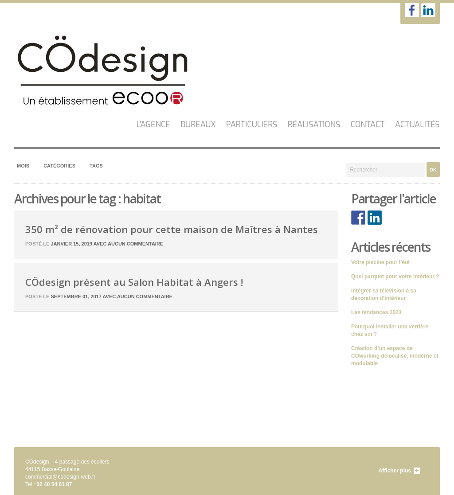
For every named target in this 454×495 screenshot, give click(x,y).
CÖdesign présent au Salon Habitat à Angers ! (134, 281)
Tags (96, 165)
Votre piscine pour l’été (380, 262)
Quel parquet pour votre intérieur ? (395, 276)
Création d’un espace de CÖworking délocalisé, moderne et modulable (394, 355)
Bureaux (197, 124)
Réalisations (314, 124)
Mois (23, 165)
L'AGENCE (153, 124)
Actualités (417, 124)
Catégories (59, 165)
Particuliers (252, 124)
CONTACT (368, 124)
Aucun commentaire (135, 243)
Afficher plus (395, 471)
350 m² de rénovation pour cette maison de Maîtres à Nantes (171, 229)
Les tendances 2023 (376, 312)
